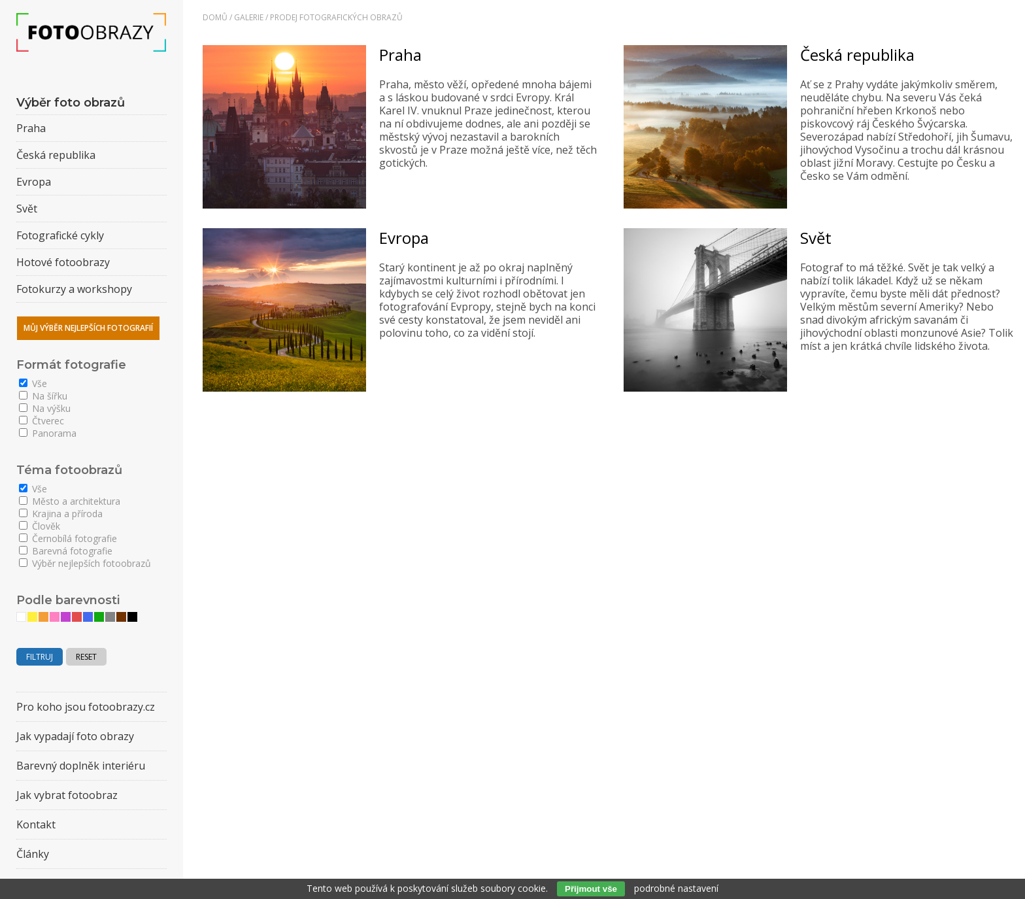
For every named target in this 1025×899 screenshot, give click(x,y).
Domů (215, 17)
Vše (33, 383)
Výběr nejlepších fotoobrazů (85, 563)
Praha (400, 54)
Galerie (248, 17)
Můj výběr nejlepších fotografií (88, 327)
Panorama (47, 433)
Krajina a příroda (61, 513)
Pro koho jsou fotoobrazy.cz (85, 707)
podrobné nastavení (676, 888)
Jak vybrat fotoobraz (67, 795)
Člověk (39, 526)
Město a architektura (69, 501)
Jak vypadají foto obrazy (75, 736)
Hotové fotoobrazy (63, 262)
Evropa (404, 237)
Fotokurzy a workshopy (74, 289)
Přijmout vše (591, 889)
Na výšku (45, 408)
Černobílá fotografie (68, 538)
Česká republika (857, 54)
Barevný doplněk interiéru (80, 765)
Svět (816, 237)
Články (32, 854)
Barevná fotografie (65, 551)
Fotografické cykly (60, 235)
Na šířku (43, 396)
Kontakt (36, 824)
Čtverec (41, 421)
